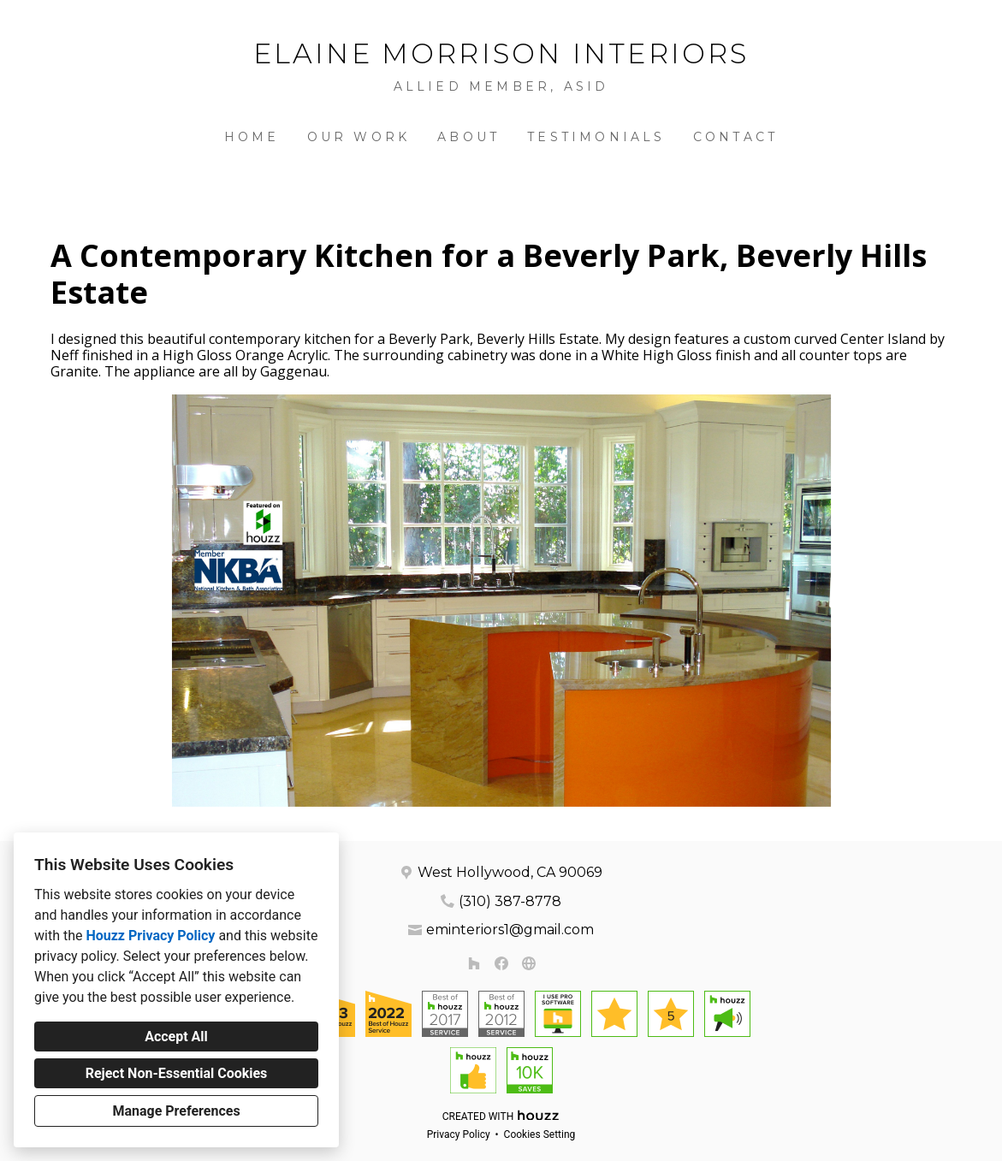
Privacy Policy (458, 1134)
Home (252, 137)
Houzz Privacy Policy (150, 935)
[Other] (529, 963)
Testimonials (596, 137)
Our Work (359, 137)
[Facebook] (501, 963)
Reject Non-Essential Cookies (177, 1073)
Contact (735, 137)
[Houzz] (474, 963)
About (468, 137)
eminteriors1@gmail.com (510, 929)
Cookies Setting (540, 1134)
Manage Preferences (176, 1111)
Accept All (176, 1036)
